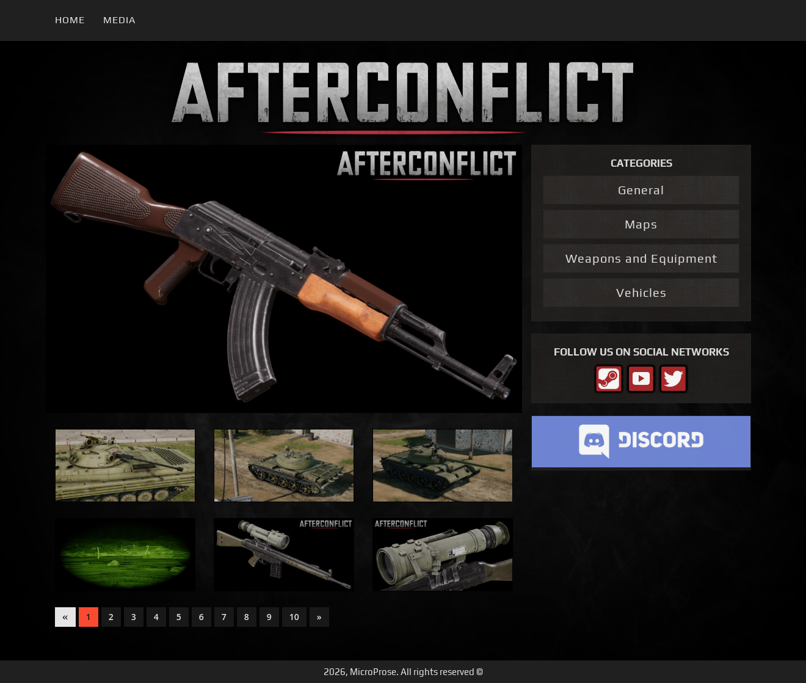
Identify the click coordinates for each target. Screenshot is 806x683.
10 (294, 617)
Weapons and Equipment (641, 258)
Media (119, 20)
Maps (641, 224)
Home (70, 20)
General (641, 190)
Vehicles (641, 292)
